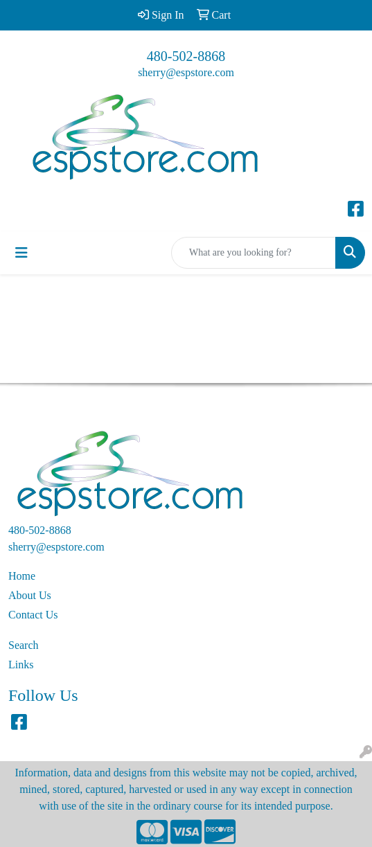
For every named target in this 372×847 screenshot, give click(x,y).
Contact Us (33, 615)
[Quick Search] (253, 253)
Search (23, 645)
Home (21, 576)
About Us (29, 595)
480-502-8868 (186, 56)
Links (20, 664)
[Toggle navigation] (21, 252)
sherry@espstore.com (186, 72)
